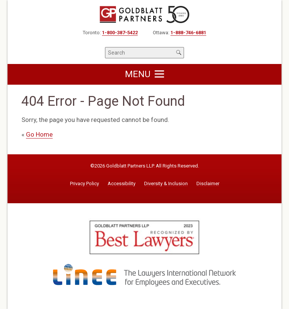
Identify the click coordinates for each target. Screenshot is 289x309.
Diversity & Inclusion (166, 183)
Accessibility (121, 183)
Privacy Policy (84, 183)
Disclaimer (207, 183)
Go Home (39, 134)
